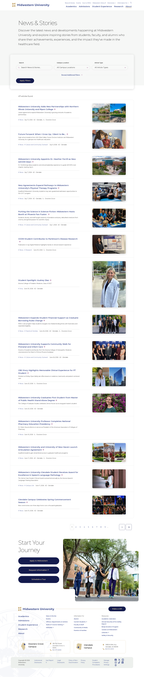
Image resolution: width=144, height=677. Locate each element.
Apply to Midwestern (39, 561)
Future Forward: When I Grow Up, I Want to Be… (42, 134)
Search (21, 63)
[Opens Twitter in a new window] (119, 660)
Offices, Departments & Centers (57, 622)
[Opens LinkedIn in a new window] (123, 662)
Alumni (76, 619)
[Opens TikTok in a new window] (119, 662)
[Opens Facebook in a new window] (116, 660)
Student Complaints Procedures (96, 662)
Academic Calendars (109, 619)
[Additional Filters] (72, 74)
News (21, 120)
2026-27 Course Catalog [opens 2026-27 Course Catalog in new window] (54, 625)
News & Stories (70, 3)
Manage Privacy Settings (106, 662)
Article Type (99, 63)
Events (78, 3)
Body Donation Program (110, 627)
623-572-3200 (109, 649)
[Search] (131, 2)
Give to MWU (86, 3)
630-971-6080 (56, 650)
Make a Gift (117, 609)
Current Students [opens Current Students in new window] (80, 622)
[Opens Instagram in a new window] (116, 662)
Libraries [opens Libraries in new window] (105, 632)
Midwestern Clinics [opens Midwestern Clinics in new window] (99, 3)
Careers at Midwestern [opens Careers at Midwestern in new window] (109, 629)
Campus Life (30, 485)
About (21, 633)
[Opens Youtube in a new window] (123, 660)
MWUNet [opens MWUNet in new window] (49, 627)
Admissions (23, 620)
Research (29, 250)
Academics (23, 616)
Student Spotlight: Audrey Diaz (33, 280)
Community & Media (81, 627)
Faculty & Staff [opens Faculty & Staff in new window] (79, 625)
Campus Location (63, 63)
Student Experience (28, 625)
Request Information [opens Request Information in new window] (38, 570)
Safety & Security (107, 635)
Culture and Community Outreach (37, 145)
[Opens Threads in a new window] (116, 665)
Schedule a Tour (39, 579)
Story (21, 288)
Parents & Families (32, 331)
